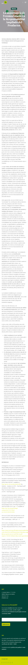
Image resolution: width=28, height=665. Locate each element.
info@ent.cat (5, 598)
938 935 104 (5, 596)
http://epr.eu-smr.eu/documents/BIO (11, 484)
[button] (25, 2)
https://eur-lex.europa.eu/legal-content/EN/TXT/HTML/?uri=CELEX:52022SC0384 (10, 510)
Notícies (14, 8)
